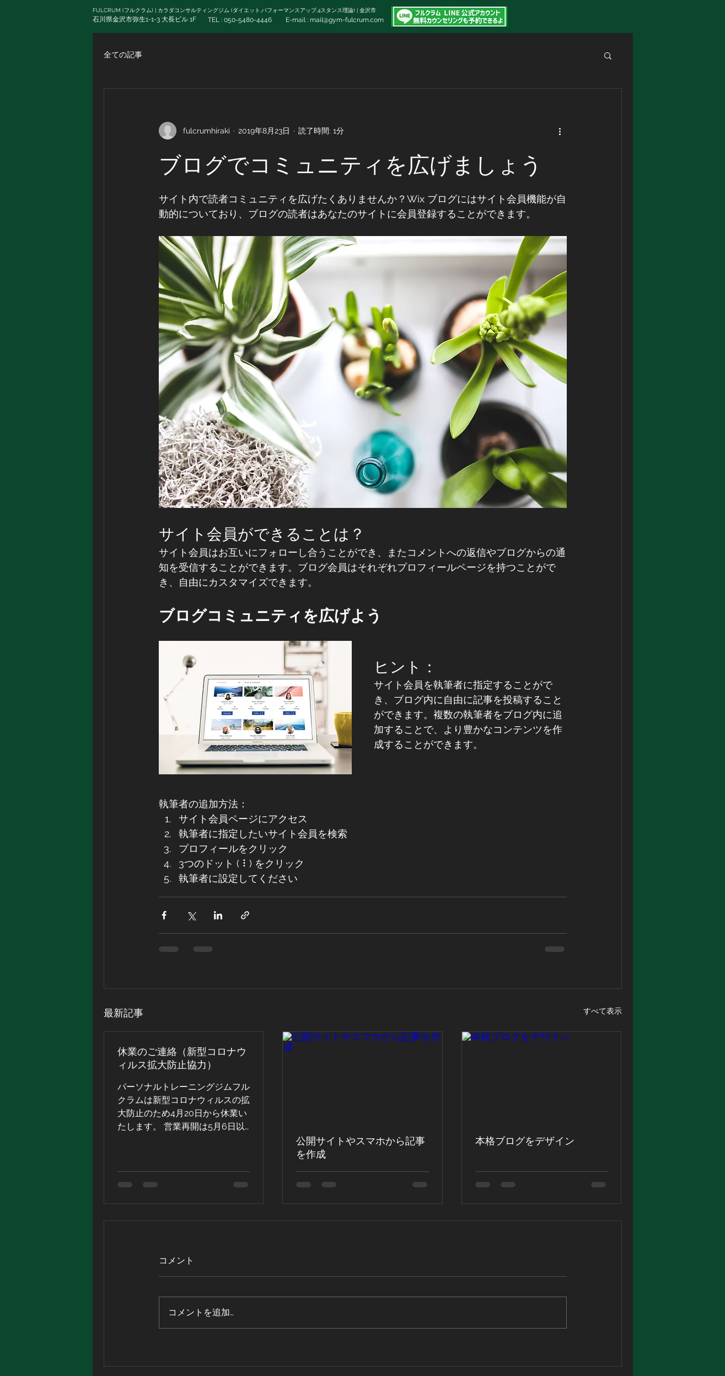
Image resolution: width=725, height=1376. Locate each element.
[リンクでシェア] (245, 915)
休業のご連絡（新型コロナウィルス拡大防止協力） (181, 1058)
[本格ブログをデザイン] (541, 1076)
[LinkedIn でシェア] (218, 915)
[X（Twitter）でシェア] (191, 915)
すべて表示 (602, 1010)
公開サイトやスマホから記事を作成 (360, 1147)
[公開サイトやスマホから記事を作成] (362, 1076)
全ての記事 (123, 54)
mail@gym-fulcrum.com (347, 20)
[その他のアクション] (560, 130)
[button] (608, 55)
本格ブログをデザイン (524, 1141)
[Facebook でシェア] (164, 915)
